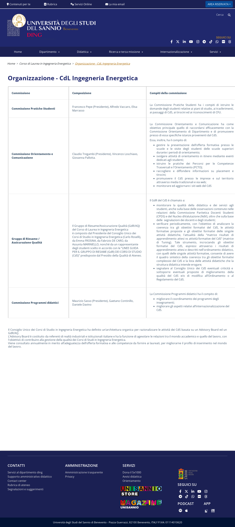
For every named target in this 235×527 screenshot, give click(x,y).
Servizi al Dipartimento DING (25, 472)
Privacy (69, 476)
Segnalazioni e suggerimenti (25, 489)
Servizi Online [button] (81, 4)
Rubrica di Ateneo (19, 485)
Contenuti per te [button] (18, 4)
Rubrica (50, 4)
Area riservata (218, 4)
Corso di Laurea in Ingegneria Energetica (45, 63)
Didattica (82, 52)
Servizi (214, 52)
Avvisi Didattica (132, 476)
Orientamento (132, 481)
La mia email (115, 4)
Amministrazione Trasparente (84, 472)
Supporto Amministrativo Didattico (30, 476)
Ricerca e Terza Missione (124, 52)
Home (18, 52)
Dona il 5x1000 (132, 472)
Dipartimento (48, 52)
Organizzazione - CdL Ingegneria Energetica (102, 63)
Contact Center (17, 481)
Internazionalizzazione (174, 52)
